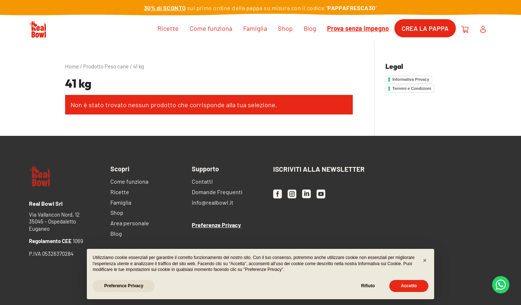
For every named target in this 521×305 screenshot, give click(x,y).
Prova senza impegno (358, 28)
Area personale (129, 223)
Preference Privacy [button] (123, 285)
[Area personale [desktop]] (483, 28)
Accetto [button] (409, 285)
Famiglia (255, 28)
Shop (285, 28)
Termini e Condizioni (412, 88)
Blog (310, 28)
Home (72, 66)
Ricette (168, 28)
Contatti (202, 182)
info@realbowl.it (212, 203)
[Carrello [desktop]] (465, 28)
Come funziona (211, 28)
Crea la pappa (425, 28)
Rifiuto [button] (368, 285)
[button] (425, 260)
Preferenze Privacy (216, 224)
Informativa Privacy (411, 79)
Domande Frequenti (217, 192)
